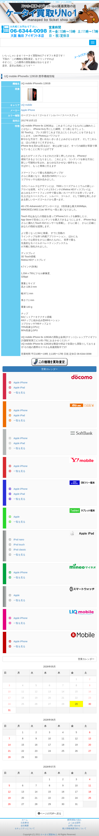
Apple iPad (19, 387)
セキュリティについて (25, 828)
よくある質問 (74, 823)
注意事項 (25, 823)
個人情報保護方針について (74, 828)
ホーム (25, 820)
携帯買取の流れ (74, 820)
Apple (17, 516)
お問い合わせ (74, 825)
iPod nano (19, 539)
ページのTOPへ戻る (49, 813)
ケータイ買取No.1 (48, 834)
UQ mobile (26, 105)
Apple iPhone (28, 110)
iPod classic (20, 549)
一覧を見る (19, 392)
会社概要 (25, 825)
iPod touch (19, 544)
